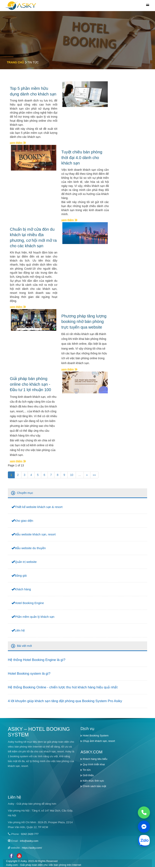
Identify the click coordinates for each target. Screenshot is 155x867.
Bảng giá (21, 575)
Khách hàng (23, 589)
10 (71, 474)
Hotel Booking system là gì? (29, 673)
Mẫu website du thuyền (30, 548)
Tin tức (87, 769)
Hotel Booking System (96, 735)
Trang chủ (15, 62)
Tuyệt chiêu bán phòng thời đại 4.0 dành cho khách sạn (81, 157)
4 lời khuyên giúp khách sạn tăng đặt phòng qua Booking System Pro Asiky (65, 701)
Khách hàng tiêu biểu (95, 758)
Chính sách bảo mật (94, 786)
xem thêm (18, 142)
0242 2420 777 (30, 834)
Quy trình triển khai (94, 764)
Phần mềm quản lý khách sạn (34, 616)
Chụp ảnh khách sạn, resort (99, 740)
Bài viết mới (24, 645)
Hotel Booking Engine (29, 603)
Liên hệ (20, 630)
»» (94, 474)
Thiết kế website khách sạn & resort (39, 507)
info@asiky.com (29, 840)
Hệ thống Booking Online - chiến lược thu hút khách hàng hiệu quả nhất (62, 687)
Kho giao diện (24, 520)
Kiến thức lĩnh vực (93, 780)
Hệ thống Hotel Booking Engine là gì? (36, 660)
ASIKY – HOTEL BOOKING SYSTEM (39, 731)
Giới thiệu (88, 775)
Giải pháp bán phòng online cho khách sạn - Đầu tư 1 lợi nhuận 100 (30, 384)
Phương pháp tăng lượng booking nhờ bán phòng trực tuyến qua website (84, 321)
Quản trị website (26, 561)
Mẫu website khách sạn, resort (35, 534)
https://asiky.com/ (32, 847)
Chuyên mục (25, 492)
